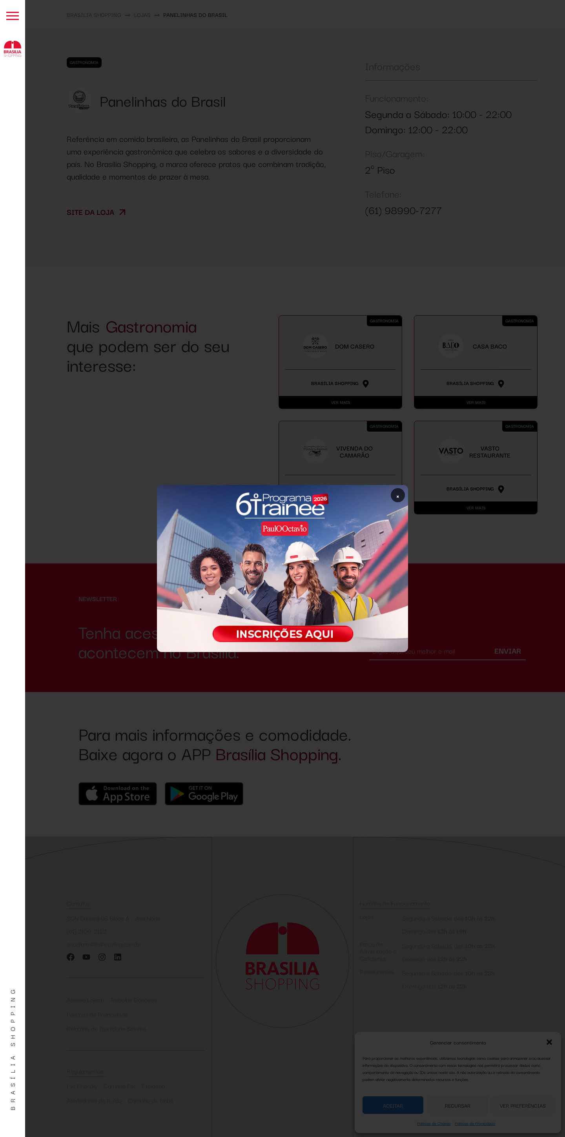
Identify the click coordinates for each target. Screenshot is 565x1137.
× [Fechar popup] (398, 495)
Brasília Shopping (12, 1048)
